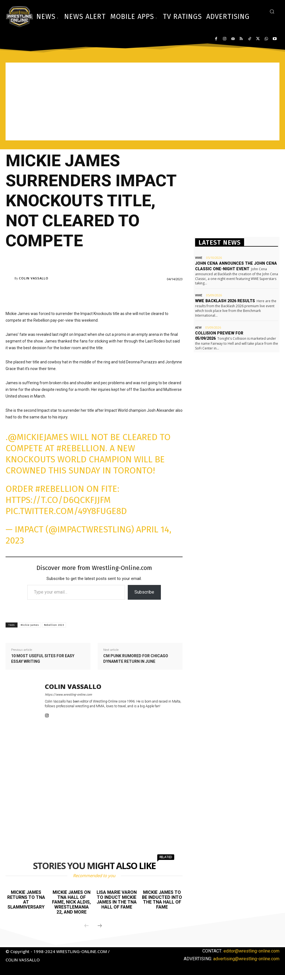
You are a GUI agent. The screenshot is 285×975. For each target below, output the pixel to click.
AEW (198, 327)
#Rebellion (80, 448)
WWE (198, 257)
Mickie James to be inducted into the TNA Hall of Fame (162, 900)
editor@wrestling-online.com (251, 951)
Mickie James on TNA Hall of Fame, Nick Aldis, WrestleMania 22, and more (71, 902)
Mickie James (30, 625)
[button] (271, 11)
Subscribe (144, 592)
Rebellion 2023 (54, 625)
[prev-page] (86, 926)
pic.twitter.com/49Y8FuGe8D (66, 511)
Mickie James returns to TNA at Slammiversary (26, 900)
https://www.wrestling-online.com (68, 694)
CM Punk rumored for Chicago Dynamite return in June (135, 659)
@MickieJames (38, 437)
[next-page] (99, 926)
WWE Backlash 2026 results (224, 301)
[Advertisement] (142, 101)
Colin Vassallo (33, 278)
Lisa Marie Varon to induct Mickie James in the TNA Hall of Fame (117, 900)
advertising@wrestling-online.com (246, 958)
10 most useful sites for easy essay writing (42, 659)
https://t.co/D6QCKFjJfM (58, 500)
